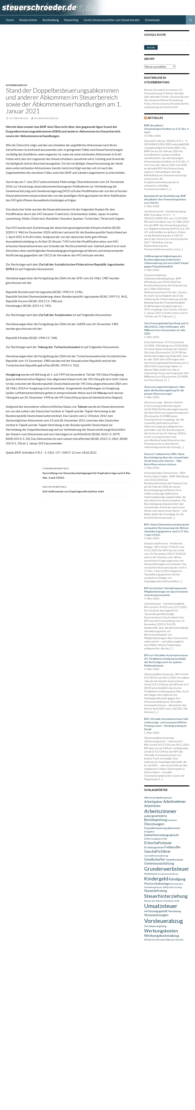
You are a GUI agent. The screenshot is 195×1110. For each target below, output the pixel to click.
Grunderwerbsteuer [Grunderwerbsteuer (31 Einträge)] (166, 869)
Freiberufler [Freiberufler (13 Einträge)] (172, 847)
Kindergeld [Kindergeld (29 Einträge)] (156, 878)
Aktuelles (155, 117)
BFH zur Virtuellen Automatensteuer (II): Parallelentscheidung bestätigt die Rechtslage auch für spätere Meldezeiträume (166, 660)
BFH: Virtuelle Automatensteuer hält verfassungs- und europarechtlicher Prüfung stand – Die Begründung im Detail (166, 724)
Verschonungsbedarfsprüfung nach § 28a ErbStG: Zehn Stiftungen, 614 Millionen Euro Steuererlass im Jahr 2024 (166, 328)
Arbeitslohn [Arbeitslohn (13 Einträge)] (152, 806)
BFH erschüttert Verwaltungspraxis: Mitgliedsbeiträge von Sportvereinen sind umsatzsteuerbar (166, 591)
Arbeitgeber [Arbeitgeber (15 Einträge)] (153, 802)
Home (10, 20)
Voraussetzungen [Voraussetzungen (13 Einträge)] (156, 915)
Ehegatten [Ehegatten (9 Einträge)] (149, 831)
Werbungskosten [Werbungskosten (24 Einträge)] (161, 930)
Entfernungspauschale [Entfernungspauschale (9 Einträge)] (155, 838)
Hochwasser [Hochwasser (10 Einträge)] (151, 873)
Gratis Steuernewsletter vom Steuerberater (112, 20)
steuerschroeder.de (46, 118)
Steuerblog (71, 20)
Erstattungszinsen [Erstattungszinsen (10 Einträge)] (154, 847)
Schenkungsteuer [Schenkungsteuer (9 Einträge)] (153, 887)
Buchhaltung (50, 20)
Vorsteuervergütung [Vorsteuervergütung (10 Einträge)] (155, 926)
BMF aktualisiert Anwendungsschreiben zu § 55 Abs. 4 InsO (166, 129)
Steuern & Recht (16, 85)
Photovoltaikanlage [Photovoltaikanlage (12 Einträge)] (157, 883)
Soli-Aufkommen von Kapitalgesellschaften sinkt (87, 489)
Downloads (152, 20)
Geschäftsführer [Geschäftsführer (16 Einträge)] (157, 851)
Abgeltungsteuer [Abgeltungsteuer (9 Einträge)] (163, 797)
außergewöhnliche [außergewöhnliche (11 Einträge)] (155, 816)
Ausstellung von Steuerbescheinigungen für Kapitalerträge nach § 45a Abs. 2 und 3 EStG (87, 472)
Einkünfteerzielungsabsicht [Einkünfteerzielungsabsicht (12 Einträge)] (161, 835)
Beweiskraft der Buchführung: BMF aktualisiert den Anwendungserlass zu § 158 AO (165, 199)
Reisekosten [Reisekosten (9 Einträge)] (176, 883)
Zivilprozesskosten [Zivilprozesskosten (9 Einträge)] (174, 939)
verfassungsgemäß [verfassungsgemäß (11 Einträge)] (156, 911)
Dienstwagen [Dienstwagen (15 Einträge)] (154, 824)
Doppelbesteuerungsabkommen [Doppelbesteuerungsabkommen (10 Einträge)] (162, 828)
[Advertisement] (71, 57)
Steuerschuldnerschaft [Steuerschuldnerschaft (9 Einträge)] (167, 900)
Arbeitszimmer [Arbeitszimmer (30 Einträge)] (160, 811)
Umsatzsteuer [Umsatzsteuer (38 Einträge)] (160, 906)
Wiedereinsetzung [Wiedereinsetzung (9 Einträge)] (153, 939)
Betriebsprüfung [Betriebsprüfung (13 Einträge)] (155, 820)
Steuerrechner (28, 20)
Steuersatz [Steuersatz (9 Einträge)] (149, 900)
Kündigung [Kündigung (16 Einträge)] (177, 879)
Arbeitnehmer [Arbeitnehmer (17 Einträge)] (174, 801)
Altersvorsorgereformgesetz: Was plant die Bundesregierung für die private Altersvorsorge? (164, 390)
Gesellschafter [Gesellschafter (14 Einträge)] (154, 859)
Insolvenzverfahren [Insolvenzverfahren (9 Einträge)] (168, 873)
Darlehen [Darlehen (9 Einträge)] (172, 820)
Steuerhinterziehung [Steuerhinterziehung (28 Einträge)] (166, 896)
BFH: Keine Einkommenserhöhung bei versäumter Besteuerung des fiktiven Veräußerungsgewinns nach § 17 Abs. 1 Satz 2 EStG (166, 529)
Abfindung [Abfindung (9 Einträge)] (149, 797)
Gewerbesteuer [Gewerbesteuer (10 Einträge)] (174, 859)
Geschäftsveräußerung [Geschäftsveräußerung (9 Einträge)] (156, 855)
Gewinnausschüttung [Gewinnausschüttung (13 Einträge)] (159, 863)
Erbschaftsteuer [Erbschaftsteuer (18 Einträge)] (158, 842)
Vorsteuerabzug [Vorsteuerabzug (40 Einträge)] (163, 920)
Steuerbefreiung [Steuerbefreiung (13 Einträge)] (155, 890)
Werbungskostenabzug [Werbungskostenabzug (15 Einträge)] (161, 936)
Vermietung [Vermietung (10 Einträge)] (174, 911)
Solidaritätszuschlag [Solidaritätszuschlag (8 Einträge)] (172, 887)
